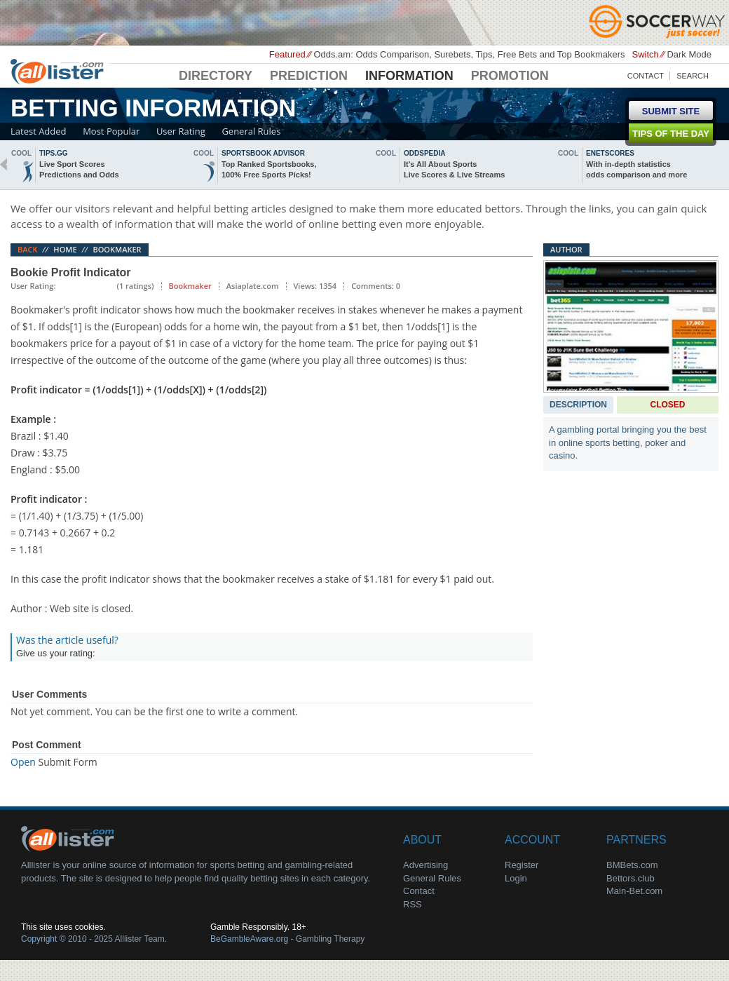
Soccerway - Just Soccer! (659, 21)
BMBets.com (632, 865)
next (725, 164)
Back (28, 249)
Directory (215, 76)
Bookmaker (117, 249)
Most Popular (111, 131)
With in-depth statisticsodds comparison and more (636, 169)
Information (409, 76)
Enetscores (610, 153)
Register (521, 865)
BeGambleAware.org (249, 939)
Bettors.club (630, 878)
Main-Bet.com (634, 891)
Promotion (510, 76)
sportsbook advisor (263, 153)
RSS (412, 904)
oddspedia (424, 153)
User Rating (180, 131)
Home (64, 249)
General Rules (251, 131)
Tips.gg (53, 153)
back (3, 164)
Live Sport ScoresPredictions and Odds (79, 169)
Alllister (60, 71)
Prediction (309, 76)
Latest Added (39, 131)
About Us (70, 838)
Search (692, 76)
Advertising (425, 865)
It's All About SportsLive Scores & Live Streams (454, 169)
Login (516, 878)
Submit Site (671, 111)
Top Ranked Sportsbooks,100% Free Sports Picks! (269, 169)
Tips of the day (670, 133)
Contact (645, 76)
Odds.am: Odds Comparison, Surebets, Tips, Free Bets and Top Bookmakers (469, 54)
